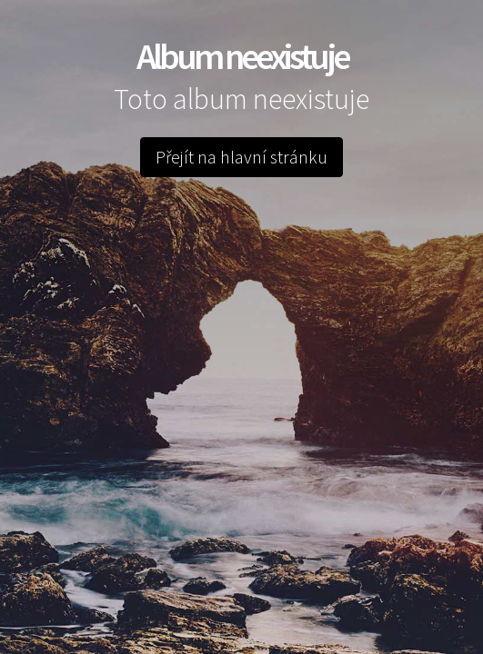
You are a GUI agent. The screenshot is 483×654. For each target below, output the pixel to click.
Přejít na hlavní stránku (241, 156)
